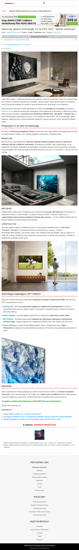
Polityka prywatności (39, 474)
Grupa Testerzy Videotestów (40, 529)
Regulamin (39, 480)
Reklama (39, 470)
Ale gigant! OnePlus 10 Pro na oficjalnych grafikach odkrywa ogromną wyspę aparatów (38, 417)
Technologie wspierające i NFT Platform (17, 44)
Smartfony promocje (39, 508)
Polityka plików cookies (39, 477)
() (54, 32)
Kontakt (39, 484)
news (4, 11)
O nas (39, 487)
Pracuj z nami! (39, 490)
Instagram (39, 539)
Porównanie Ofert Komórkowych (39, 512)
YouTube (39, 533)
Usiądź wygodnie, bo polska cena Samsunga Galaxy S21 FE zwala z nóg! (32, 419)
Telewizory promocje (39, 502)
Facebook (39, 526)
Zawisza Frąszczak (13, 32)
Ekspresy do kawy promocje (39, 505)
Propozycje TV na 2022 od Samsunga (40, 39)
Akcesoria (7, 48)
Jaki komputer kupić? (39, 515)
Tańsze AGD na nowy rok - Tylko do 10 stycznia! (22, 414)
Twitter (39, 536)
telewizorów (38, 131)
